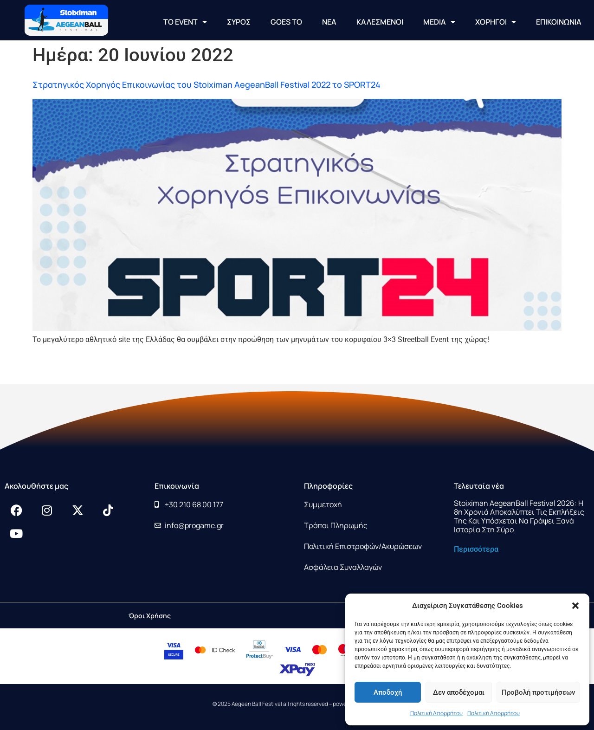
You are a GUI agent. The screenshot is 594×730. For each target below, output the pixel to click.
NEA (329, 22)
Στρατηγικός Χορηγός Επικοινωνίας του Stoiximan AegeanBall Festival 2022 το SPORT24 (206, 84)
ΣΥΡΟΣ (239, 22)
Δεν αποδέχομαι (458, 692)
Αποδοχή (388, 692)
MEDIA (439, 21)
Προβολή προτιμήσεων (538, 692)
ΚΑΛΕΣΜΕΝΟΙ (379, 22)
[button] (575, 605)
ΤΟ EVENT (185, 21)
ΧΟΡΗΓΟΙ (495, 21)
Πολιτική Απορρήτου (436, 713)
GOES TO (286, 22)
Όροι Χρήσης (150, 615)
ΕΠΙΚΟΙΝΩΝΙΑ (558, 22)
